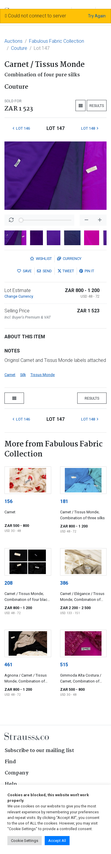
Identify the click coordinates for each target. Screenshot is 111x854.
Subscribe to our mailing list (39, 751)
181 (64, 501)
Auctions (13, 41)
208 (8, 583)
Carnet (9, 374)
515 (64, 664)
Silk (23, 374)
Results (96, 105)
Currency (69, 258)
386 (64, 583)
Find (10, 762)
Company (16, 773)
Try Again (97, 16)
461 (8, 664)
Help (11, 784)
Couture (19, 48)
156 (8, 501)
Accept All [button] (57, 840)
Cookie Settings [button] (24, 840)
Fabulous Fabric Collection (56, 41)
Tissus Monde (42, 374)
